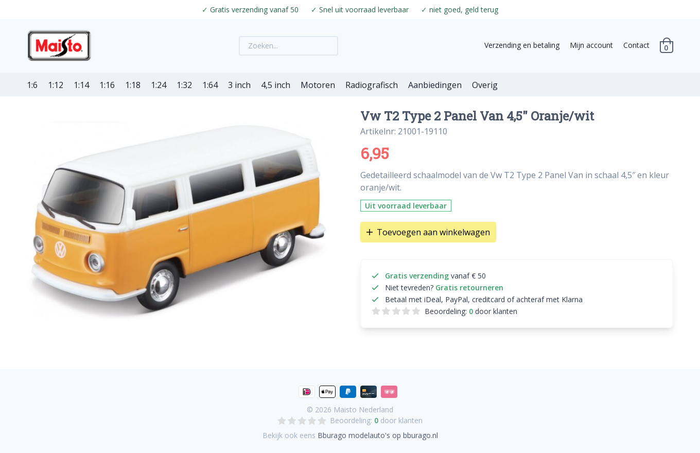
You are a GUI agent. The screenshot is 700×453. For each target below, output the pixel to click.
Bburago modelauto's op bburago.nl (378, 435)
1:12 (55, 85)
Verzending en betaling (521, 45)
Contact (636, 45)
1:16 (107, 85)
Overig (485, 85)
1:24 (158, 85)
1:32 (184, 85)
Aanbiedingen (435, 85)
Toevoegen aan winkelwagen (428, 232)
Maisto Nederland (363, 409)
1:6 (32, 85)
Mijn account (591, 45)
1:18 (133, 85)
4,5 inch (275, 85)
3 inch (239, 85)
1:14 (81, 85)
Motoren (318, 85)
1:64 (210, 85)
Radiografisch (371, 85)
